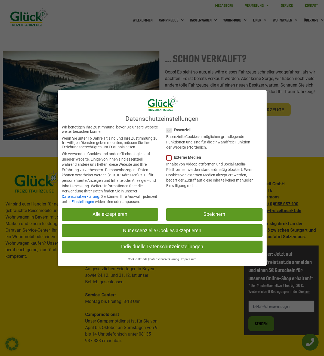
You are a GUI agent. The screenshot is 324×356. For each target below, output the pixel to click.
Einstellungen (83, 202)
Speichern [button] (214, 214)
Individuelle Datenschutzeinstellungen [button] (162, 246)
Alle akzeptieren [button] (109, 214)
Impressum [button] (188, 259)
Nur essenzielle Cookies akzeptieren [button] (162, 230)
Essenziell (179, 130)
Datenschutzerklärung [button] (164, 259)
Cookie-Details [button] (137, 259)
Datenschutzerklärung (80, 196)
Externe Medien (184, 157)
